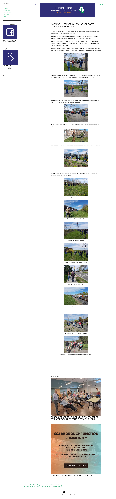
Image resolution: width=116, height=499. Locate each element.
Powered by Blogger (68, 492)
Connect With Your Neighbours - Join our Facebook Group (43, 485)
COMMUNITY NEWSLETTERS (7, 11)
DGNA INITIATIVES (8, 14)
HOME (5, 16)
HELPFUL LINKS (7, 8)
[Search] (100, 4)
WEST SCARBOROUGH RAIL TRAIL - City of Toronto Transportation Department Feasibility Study (74, 418)
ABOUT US (6, 6)
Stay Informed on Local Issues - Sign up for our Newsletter (43, 486)
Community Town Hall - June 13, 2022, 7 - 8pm (72, 476)
